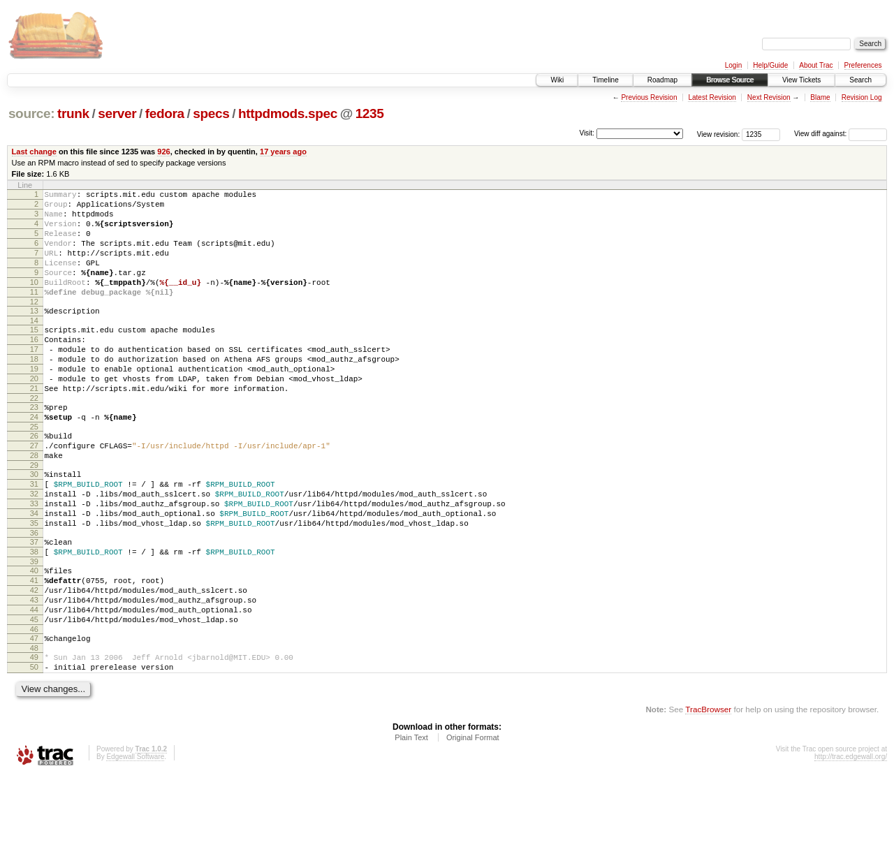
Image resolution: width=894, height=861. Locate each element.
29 (34, 515)
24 (34, 459)
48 (34, 730)
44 (34, 685)
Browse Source (730, 80)
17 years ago (283, 151)
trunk (73, 113)
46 (34, 709)
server (117, 113)
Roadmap (662, 80)
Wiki (557, 80)
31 (34, 536)
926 (163, 151)
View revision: (718, 134)
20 (34, 414)
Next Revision (769, 97)
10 (34, 301)
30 (34, 524)
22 (34, 438)
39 (34, 628)
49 (34, 739)
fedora (164, 113)
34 (34, 572)
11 (34, 313)
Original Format (472, 823)
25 (34, 470)
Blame (820, 97)
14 (34, 345)
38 (34, 616)
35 (34, 584)
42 (34, 661)
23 (34, 447)
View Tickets (801, 80)
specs (211, 113)
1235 (370, 113)
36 (34, 595)
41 (34, 649)
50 (34, 750)
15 (34, 355)
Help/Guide (770, 65)
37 (34, 605)
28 (34, 503)
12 (34, 325)
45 (34, 697)
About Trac (816, 65)
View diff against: (840, 134)
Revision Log (862, 97)
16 (34, 366)
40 (34, 637)
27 (34, 491)
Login (733, 65)
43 (34, 673)
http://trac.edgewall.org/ (850, 842)
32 (34, 548)
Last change (34, 151)
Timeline (605, 80)
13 (34, 334)
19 (34, 402)
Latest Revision (711, 97)
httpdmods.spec (287, 113)
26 (34, 480)
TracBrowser (708, 795)
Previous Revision (649, 97)
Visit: (586, 133)
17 (34, 378)
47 (34, 718)
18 (34, 390)
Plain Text (411, 823)
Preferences (863, 65)
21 (34, 426)
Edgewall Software (135, 842)
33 (34, 560)
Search (860, 80)
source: (31, 113)
